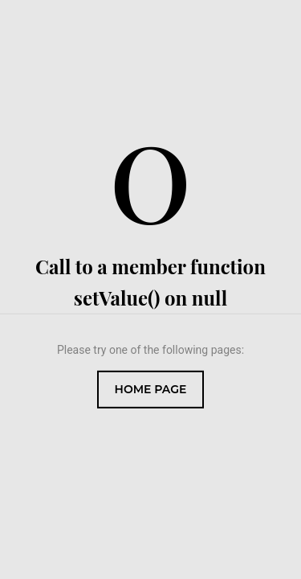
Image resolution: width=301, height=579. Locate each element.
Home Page (151, 389)
